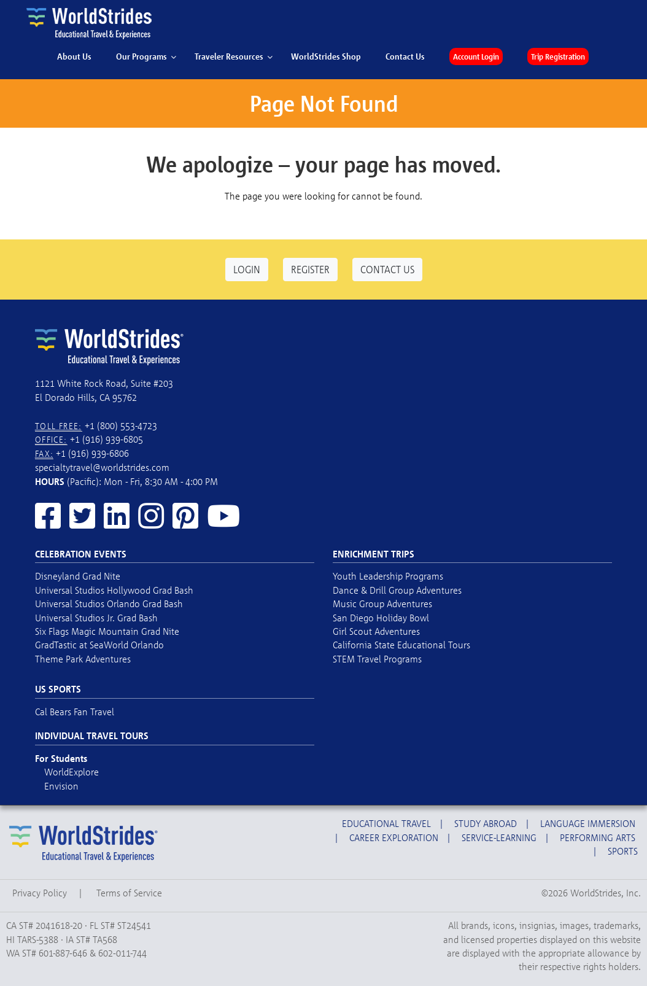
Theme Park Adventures (83, 659)
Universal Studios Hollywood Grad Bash (114, 590)
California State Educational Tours (401, 645)
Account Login (476, 56)
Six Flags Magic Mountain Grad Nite (107, 631)
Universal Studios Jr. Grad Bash (96, 617)
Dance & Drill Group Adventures (397, 590)
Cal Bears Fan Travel (74, 711)
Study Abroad (485, 823)
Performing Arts (597, 837)
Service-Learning (499, 837)
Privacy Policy (39, 893)
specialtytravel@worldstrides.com (102, 467)
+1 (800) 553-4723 (121, 425)
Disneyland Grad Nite (77, 576)
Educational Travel (386, 823)
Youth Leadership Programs (388, 576)
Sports (623, 851)
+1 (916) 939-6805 (106, 439)
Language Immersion (587, 823)
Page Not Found (324, 103)
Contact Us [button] (387, 269)
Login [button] (246, 269)
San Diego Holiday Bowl (381, 617)
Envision (61, 786)
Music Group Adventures (382, 603)
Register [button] (310, 269)
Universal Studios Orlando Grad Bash (109, 603)
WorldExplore (71, 772)
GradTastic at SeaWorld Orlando (99, 645)
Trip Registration (558, 56)
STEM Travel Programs (377, 659)
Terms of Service (129, 893)
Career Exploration (393, 837)
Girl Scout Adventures (376, 631)
